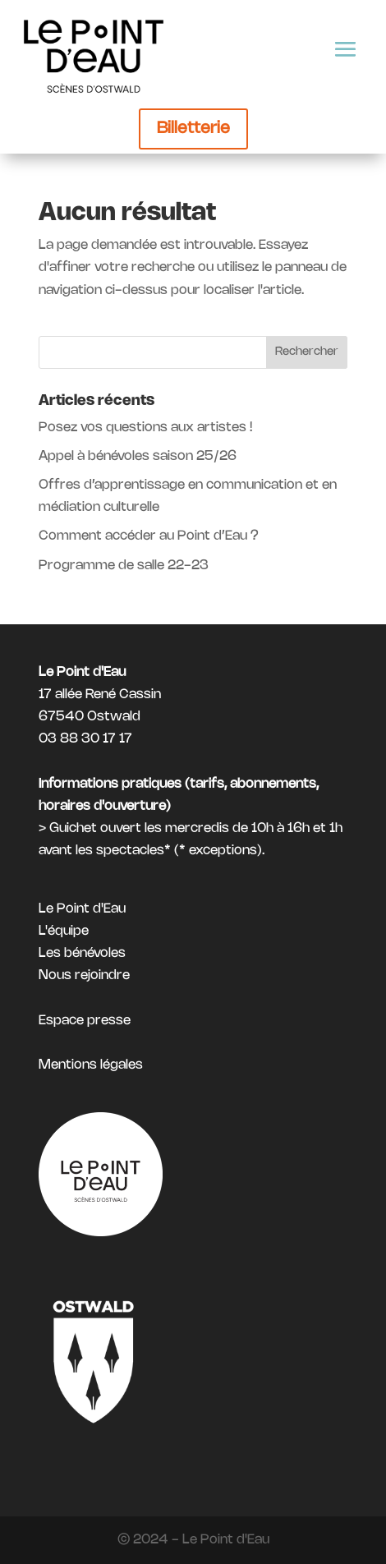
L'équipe (64, 931)
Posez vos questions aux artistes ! (145, 427)
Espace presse (85, 1020)
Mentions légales (91, 1065)
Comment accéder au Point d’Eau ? (149, 536)
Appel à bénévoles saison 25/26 (138, 456)
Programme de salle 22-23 (124, 565)
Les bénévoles (82, 953)
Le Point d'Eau (82, 909)
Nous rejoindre (84, 975)
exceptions (223, 850)
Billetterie (193, 128)
